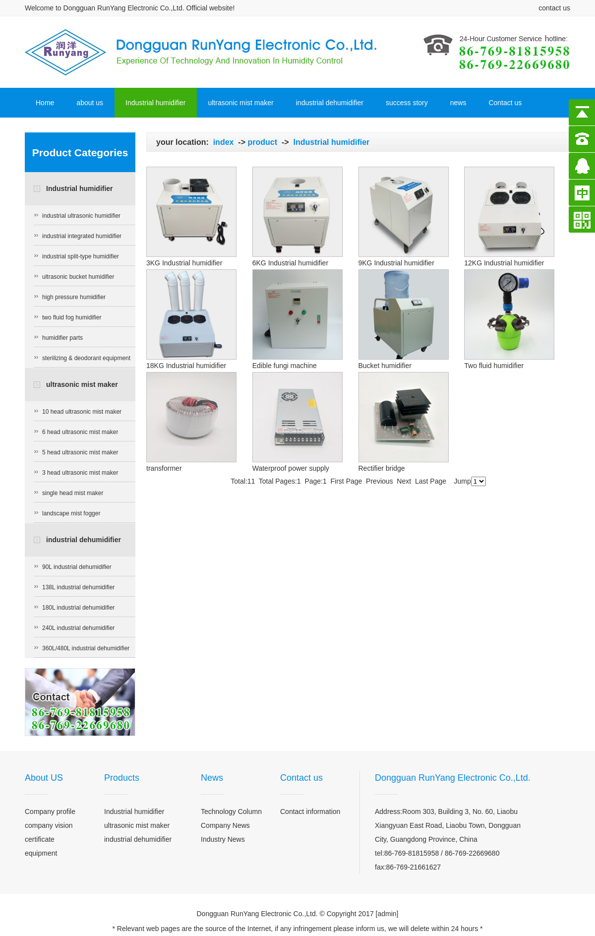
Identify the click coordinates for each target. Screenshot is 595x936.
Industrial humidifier (155, 103)
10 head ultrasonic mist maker (81, 411)
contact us (554, 8)
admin (386, 914)
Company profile (50, 811)
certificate (40, 839)
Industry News (223, 839)
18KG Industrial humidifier (186, 366)
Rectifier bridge (381, 468)
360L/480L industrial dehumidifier (85, 648)
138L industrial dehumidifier (78, 587)
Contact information (310, 811)
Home (45, 103)
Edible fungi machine (284, 366)
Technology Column (231, 811)
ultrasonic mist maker (240, 103)
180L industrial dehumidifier (78, 607)
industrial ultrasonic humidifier (81, 215)
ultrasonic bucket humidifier (78, 276)
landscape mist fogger (71, 513)
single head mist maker (72, 493)
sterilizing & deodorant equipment (86, 358)
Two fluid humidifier (494, 366)
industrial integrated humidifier (81, 236)
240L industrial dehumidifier (78, 627)
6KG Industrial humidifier (290, 263)
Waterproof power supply (290, 468)
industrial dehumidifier (329, 103)
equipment (41, 853)
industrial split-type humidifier (80, 256)
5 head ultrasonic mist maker (80, 452)
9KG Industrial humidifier (396, 263)
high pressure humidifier (74, 297)
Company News (225, 825)
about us (89, 103)
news (458, 103)
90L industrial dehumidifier (77, 566)
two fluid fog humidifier (71, 317)
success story (407, 103)
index (223, 142)
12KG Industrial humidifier (504, 263)
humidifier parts (62, 337)
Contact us (505, 103)
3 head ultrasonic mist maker (80, 472)
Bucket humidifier (385, 366)
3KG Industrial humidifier (184, 263)
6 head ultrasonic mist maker (80, 432)
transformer (164, 468)
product (262, 142)
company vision (49, 825)
